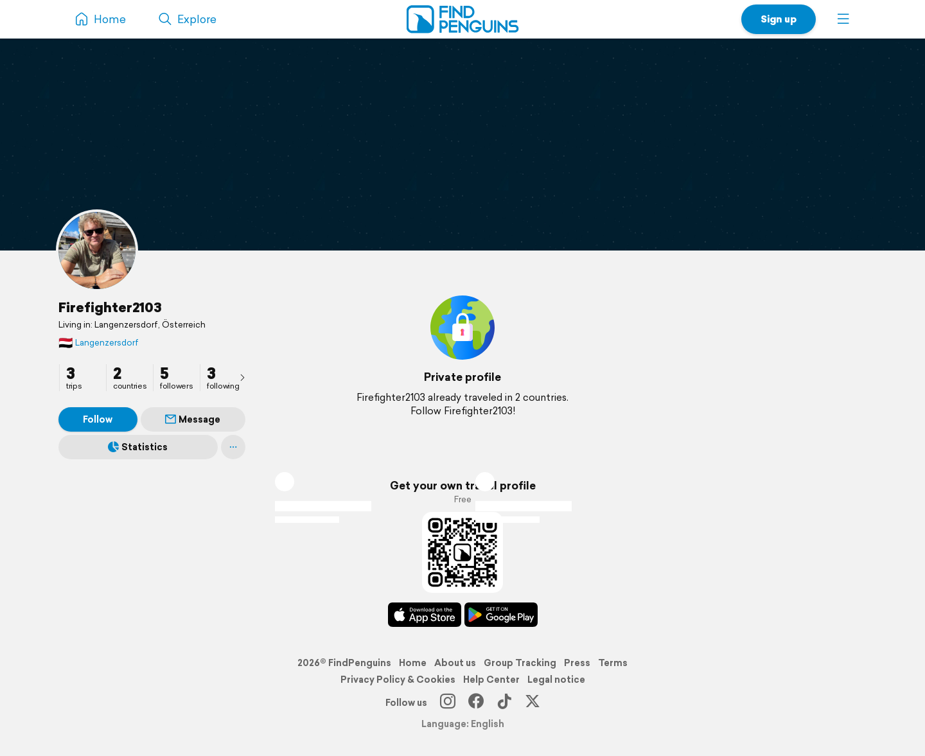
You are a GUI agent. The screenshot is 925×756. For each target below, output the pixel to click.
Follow (97, 419)
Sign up (779, 19)
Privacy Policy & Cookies (397, 679)
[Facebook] (476, 702)
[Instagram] (447, 702)
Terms (613, 662)
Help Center (491, 679)
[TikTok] (504, 702)
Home (413, 662)
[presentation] (242, 377)
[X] (532, 702)
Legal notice (556, 679)
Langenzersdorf (98, 342)
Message (192, 419)
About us (455, 662)
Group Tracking (520, 662)
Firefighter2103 (110, 307)
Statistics (138, 447)
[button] (843, 19)
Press (577, 662)
